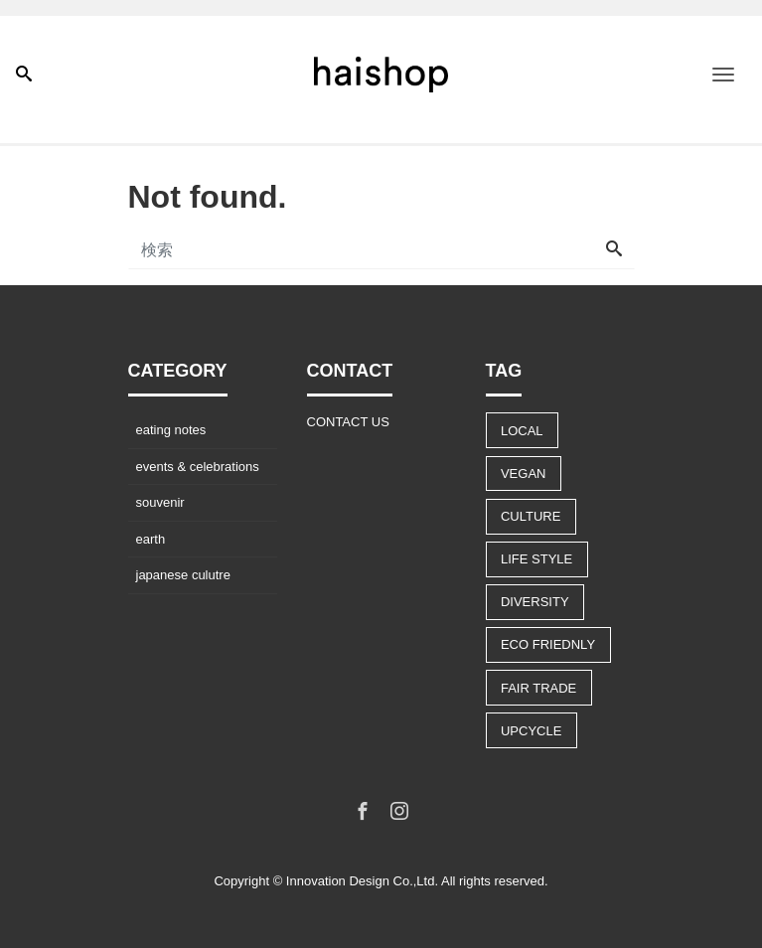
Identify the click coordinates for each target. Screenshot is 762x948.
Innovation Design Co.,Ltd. (362, 880)
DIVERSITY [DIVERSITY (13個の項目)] (535, 601)
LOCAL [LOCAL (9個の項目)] (522, 430)
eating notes (171, 429)
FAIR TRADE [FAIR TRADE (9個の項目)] (538, 688)
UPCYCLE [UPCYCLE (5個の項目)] (531, 730)
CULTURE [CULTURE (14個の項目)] (530, 516)
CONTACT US (348, 421)
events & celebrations (197, 466)
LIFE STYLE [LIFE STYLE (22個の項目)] (536, 559)
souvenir (160, 502)
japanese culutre (183, 574)
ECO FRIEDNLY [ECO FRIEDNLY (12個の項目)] (548, 644)
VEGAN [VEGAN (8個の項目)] (523, 473)
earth (151, 539)
